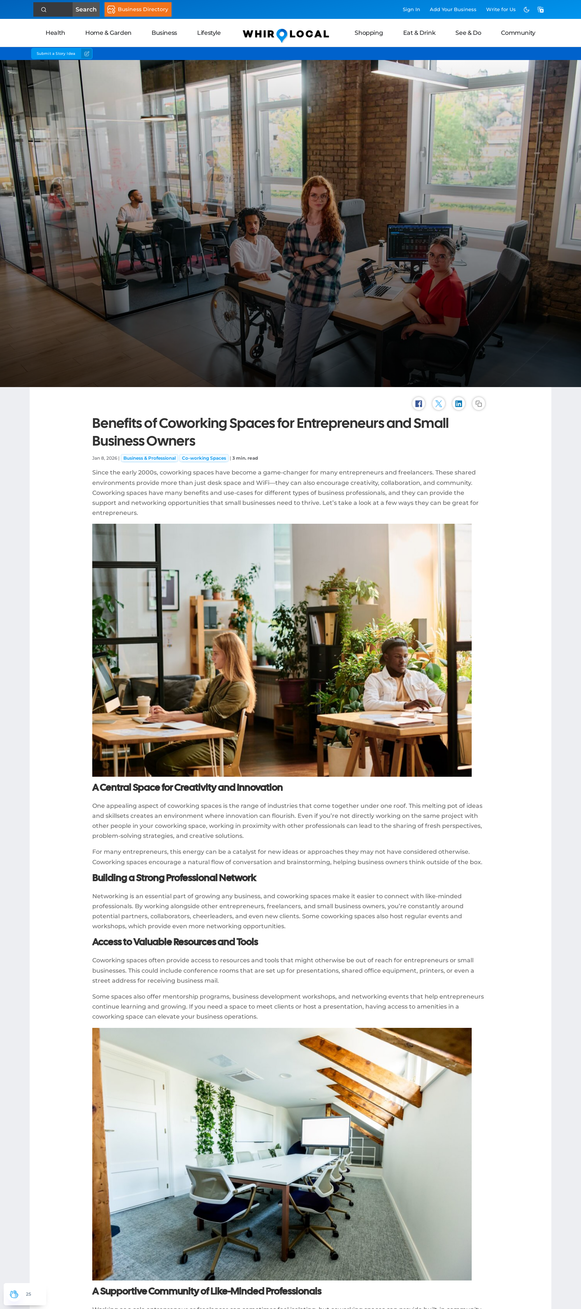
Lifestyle (208, 32)
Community (518, 32)
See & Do (468, 32)
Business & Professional (149, 458)
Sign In (411, 9)
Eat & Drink (419, 32)
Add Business (453, 9)
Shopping (369, 32)
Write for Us (501, 9)
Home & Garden (108, 32)
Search (66, 9)
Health (55, 32)
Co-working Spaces (204, 458)
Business (164, 32)
